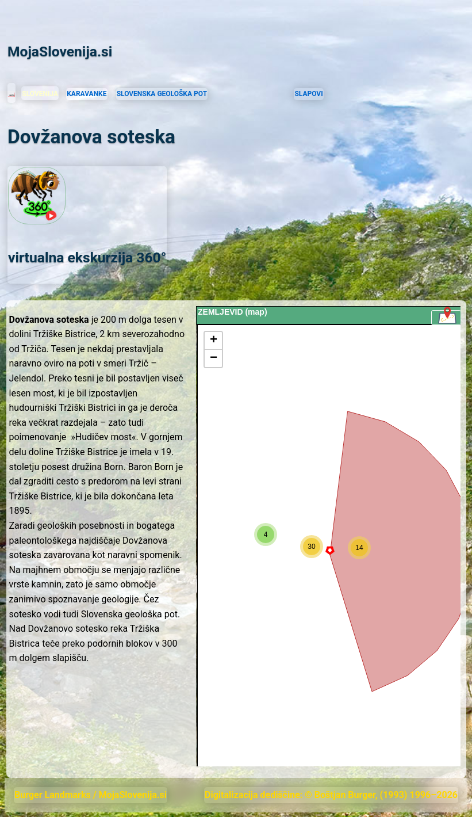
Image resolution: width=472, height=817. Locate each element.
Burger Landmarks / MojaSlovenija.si (90, 794)
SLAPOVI (308, 94)
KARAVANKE (86, 94)
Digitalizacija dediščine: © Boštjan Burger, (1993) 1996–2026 (331, 794)
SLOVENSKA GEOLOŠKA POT (162, 94)
